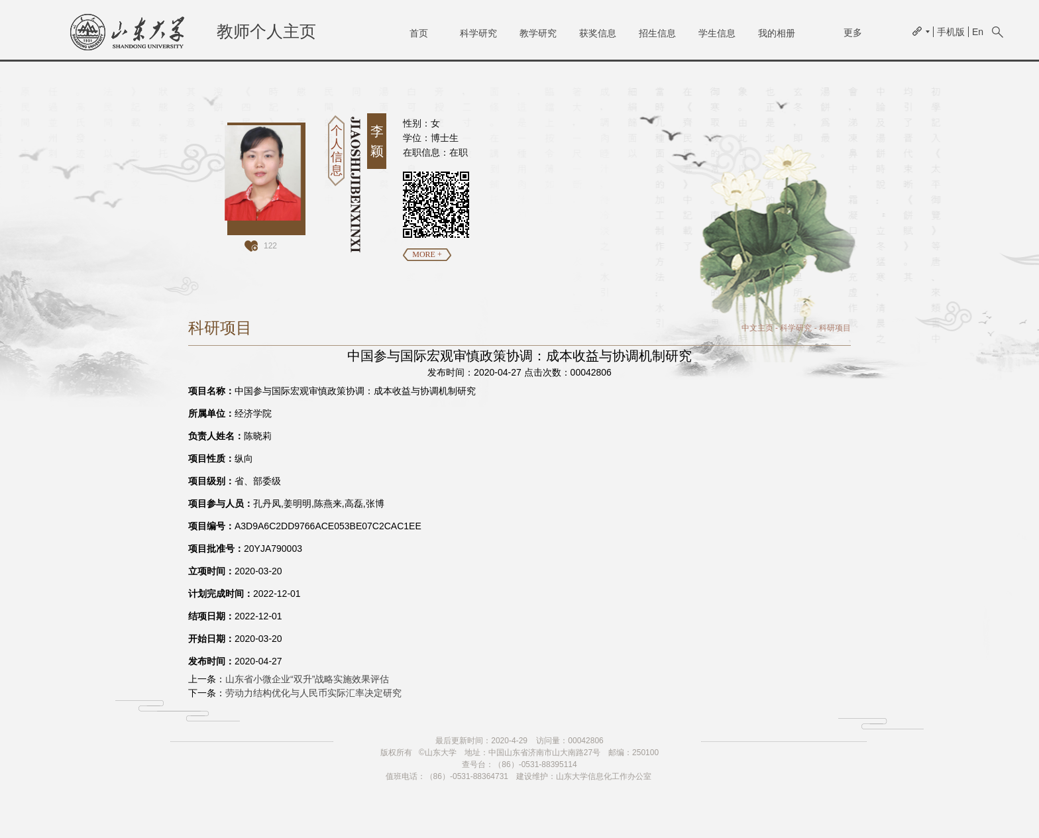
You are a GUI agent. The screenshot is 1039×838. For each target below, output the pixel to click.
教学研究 (538, 33)
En (977, 31)
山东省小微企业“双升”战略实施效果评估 (307, 679)
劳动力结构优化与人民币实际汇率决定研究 (313, 693)
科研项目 (835, 328)
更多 (853, 32)
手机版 (951, 31)
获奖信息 (597, 33)
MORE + (426, 254)
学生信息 (717, 33)
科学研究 (478, 33)
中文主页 (757, 328)
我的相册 (776, 33)
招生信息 (657, 33)
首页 (419, 33)
